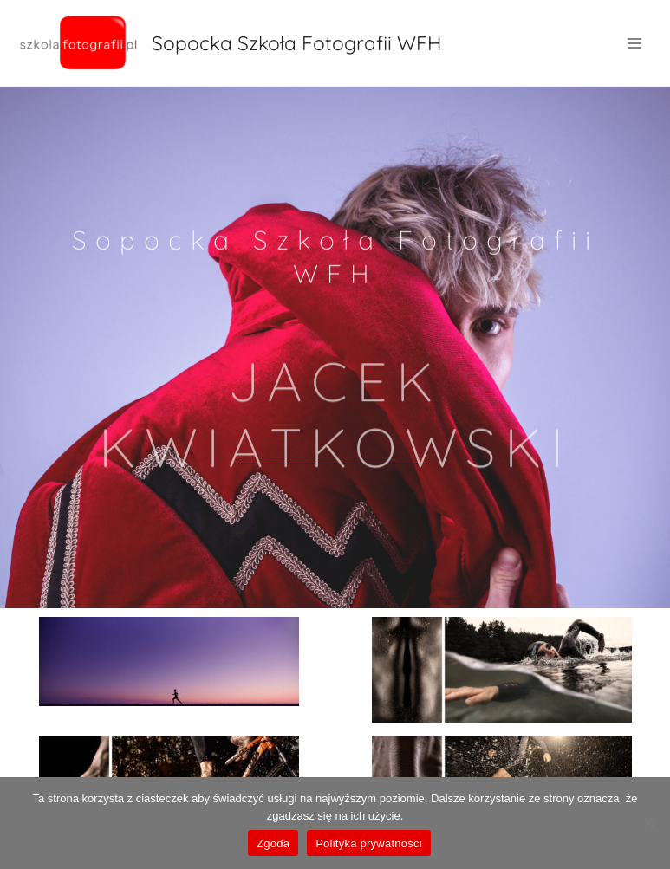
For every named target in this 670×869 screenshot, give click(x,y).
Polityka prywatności (368, 843)
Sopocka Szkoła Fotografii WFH (296, 42)
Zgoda (273, 843)
